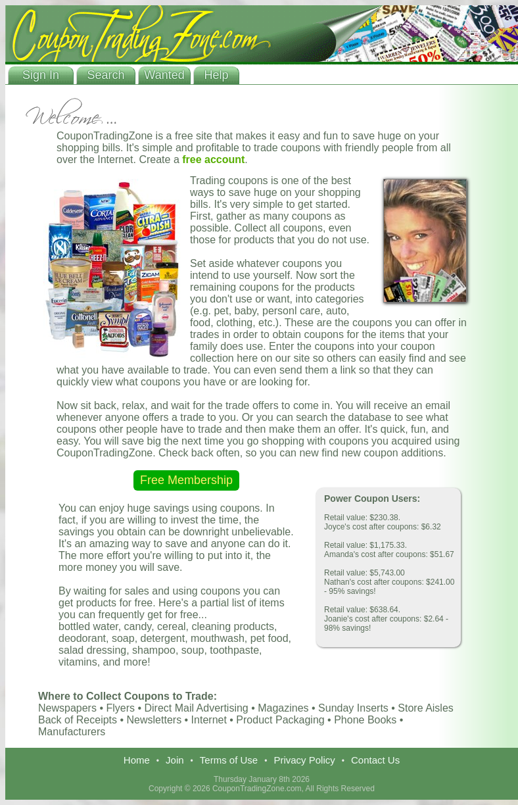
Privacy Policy (304, 760)
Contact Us (375, 760)
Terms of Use (229, 760)
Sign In (41, 75)
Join (175, 760)
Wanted (164, 75)
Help (216, 75)
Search (105, 75)
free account (213, 159)
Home (137, 760)
